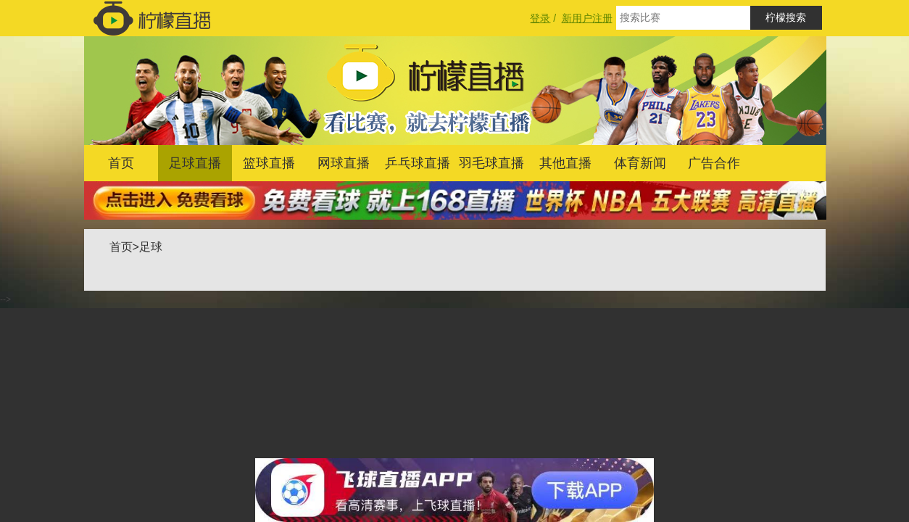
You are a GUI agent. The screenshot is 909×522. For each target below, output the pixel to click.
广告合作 (714, 163)
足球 (150, 247)
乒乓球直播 (417, 163)
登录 (540, 18)
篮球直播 (269, 163)
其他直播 (565, 163)
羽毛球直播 (491, 163)
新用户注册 (587, 18)
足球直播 (195, 163)
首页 (121, 163)
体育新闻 (640, 163)
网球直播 (343, 163)
